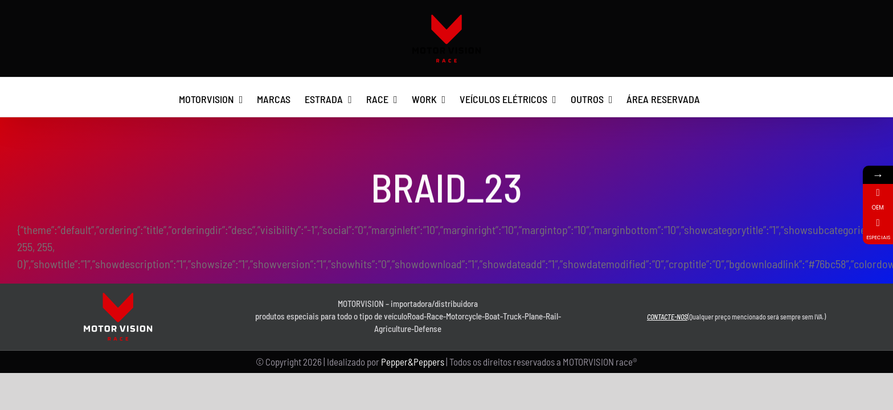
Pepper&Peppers (412, 361)
